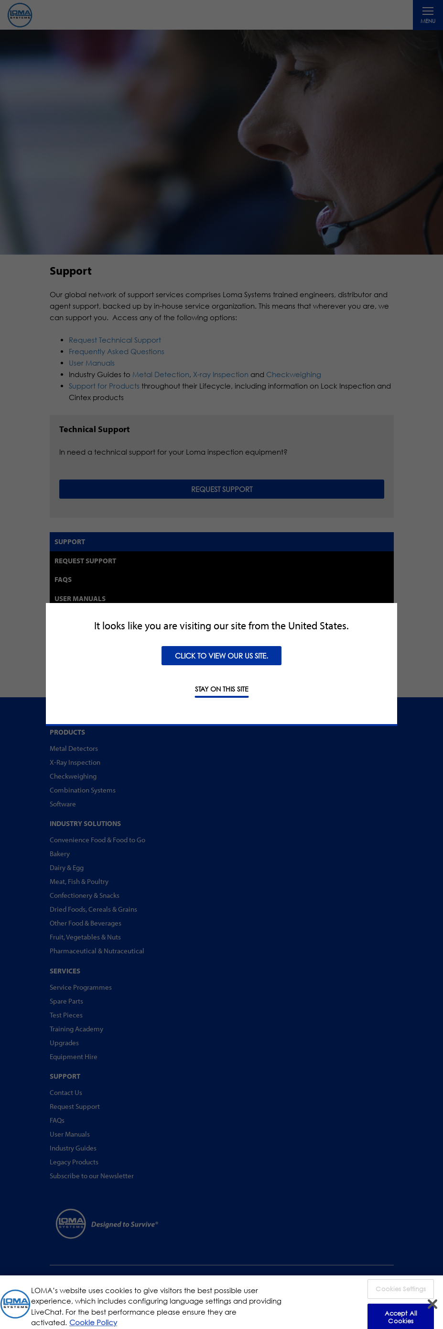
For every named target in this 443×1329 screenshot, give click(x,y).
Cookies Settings (401, 1293)
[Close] (432, 1308)
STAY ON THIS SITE (222, 689)
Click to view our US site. (221, 655)
